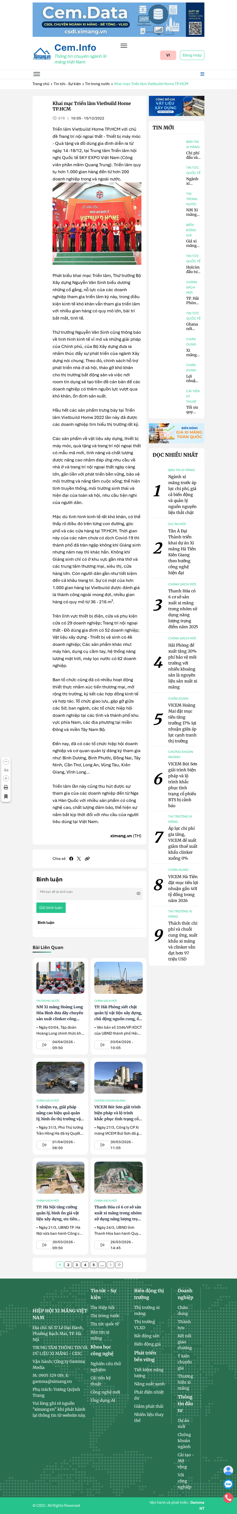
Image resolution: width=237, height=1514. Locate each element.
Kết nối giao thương (185, 1341)
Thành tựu (184, 1324)
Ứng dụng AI (103, 1400)
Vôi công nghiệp (184, 1480)
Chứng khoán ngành (109, 1100)
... (102, 1264)
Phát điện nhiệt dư (149, 1395)
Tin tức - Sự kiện (67, 83)
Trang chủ (41, 83)
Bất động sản (147, 1335)
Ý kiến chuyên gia (185, 1361)
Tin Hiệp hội (103, 1307)
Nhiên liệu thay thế (149, 1417)
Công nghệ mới (105, 1392)
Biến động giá (191, 230)
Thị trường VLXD (144, 1324)
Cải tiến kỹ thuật (193, 396)
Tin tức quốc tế (193, 170)
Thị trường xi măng (147, 1310)
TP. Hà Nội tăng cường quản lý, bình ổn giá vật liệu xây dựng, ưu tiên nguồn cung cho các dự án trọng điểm (60, 1219)
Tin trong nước (97, 83)
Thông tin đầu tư (185, 1403)
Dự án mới (183, 1423)
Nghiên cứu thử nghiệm (106, 1366)
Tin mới (163, 128)
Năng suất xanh (149, 1383)
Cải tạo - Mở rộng (186, 1460)
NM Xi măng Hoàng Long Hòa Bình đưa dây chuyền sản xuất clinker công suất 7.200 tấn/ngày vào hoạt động (59, 1019)
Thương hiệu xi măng (185, 1382)
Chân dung (191, 341)
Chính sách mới (105, 1001)
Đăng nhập (192, 55)
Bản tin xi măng (193, 144)
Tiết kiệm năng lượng (149, 1372)
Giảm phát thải (148, 1406)
